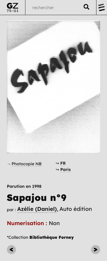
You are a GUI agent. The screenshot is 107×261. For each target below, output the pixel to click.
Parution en (24, 186)
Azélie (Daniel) (37, 208)
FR (63, 163)
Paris (65, 169)
